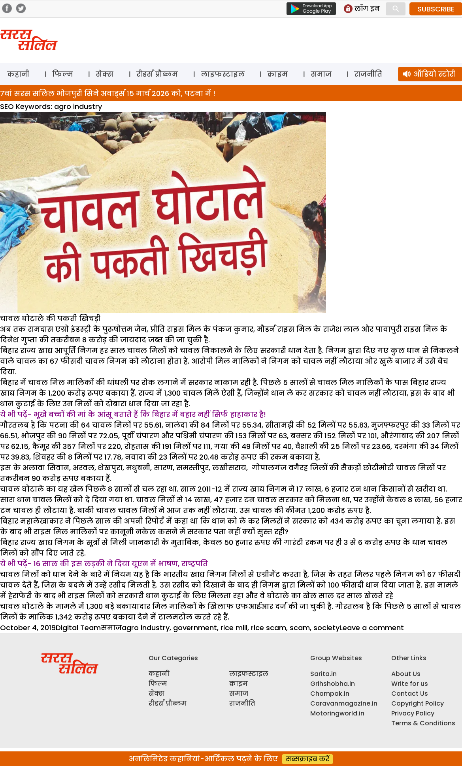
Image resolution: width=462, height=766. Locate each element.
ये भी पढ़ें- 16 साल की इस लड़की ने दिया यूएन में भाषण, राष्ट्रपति (104, 564)
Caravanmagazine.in (343, 703)
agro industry (146, 628)
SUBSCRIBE (435, 9)
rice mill (234, 628)
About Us (406, 673)
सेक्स (104, 74)
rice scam (268, 628)
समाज (321, 74)
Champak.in (329, 693)
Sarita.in (323, 673)
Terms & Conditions (423, 723)
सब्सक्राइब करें (307, 759)
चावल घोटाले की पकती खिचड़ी (50, 318)
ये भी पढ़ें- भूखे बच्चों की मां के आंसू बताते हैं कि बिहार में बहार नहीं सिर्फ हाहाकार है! (133, 414)
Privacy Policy (412, 713)
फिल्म (62, 74)
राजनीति (368, 74)
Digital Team (78, 628)
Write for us (409, 683)
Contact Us (409, 693)
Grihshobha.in (332, 683)
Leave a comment (371, 628)
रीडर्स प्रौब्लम (157, 74)
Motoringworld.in (337, 713)
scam (300, 628)
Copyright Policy (417, 703)
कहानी (18, 74)
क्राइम (277, 74)
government (195, 628)
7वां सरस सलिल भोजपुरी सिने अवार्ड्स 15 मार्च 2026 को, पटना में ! (107, 93)
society (326, 628)
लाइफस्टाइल (223, 74)
